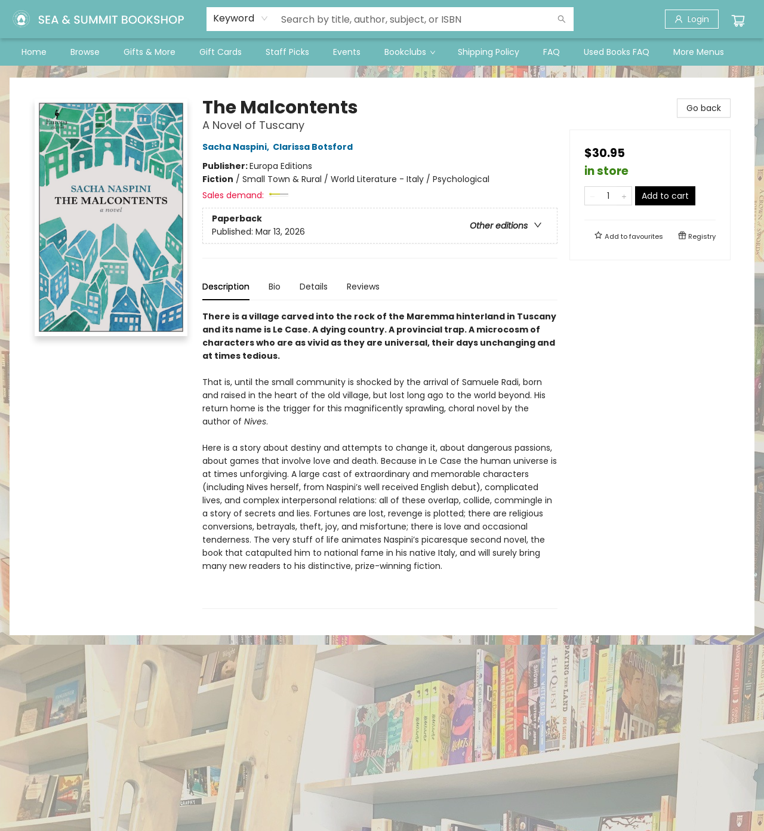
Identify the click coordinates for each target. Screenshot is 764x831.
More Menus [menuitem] (698, 52)
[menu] (382, 52)
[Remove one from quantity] (592, 195)
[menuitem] (34, 52)
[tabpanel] (379, 459)
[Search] (562, 19)
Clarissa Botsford (314, 147)
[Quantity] (608, 195)
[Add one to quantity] (624, 195)
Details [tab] (314, 287)
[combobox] (241, 18)
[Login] (692, 19)
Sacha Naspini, (237, 147)
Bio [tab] (275, 287)
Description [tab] (225, 287)
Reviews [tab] (363, 287)
